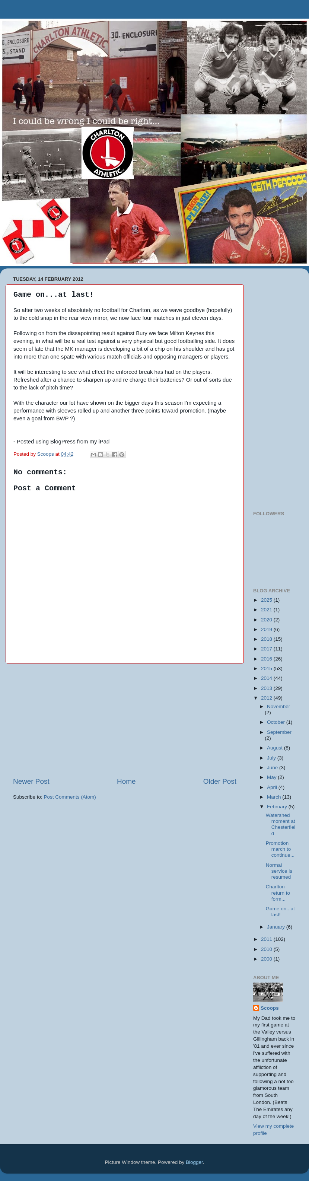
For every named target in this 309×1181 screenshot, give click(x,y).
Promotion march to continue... (280, 849)
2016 (267, 659)
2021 (267, 609)
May (272, 777)
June (273, 767)
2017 (267, 649)
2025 (267, 600)
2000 (267, 959)
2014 (267, 678)
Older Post (219, 781)
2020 (267, 620)
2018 (267, 639)
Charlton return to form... (278, 892)
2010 (267, 949)
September (279, 732)
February (278, 806)
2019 (267, 629)
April (272, 787)
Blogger (194, 1162)
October (276, 722)
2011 (267, 939)
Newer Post (31, 781)
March (274, 797)
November (278, 706)
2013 (267, 688)
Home (126, 781)
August (275, 748)
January (276, 927)
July (272, 758)
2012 (267, 698)
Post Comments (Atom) (70, 797)
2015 (267, 668)
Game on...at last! (280, 911)
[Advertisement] (125, 720)
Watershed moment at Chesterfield (281, 824)
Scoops (270, 1008)
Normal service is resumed (279, 871)
